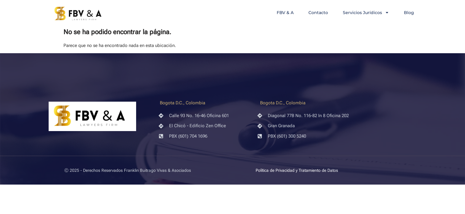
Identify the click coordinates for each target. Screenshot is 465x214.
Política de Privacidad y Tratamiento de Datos (297, 170)
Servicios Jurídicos (366, 13)
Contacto (318, 13)
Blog (409, 13)
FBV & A (285, 13)
